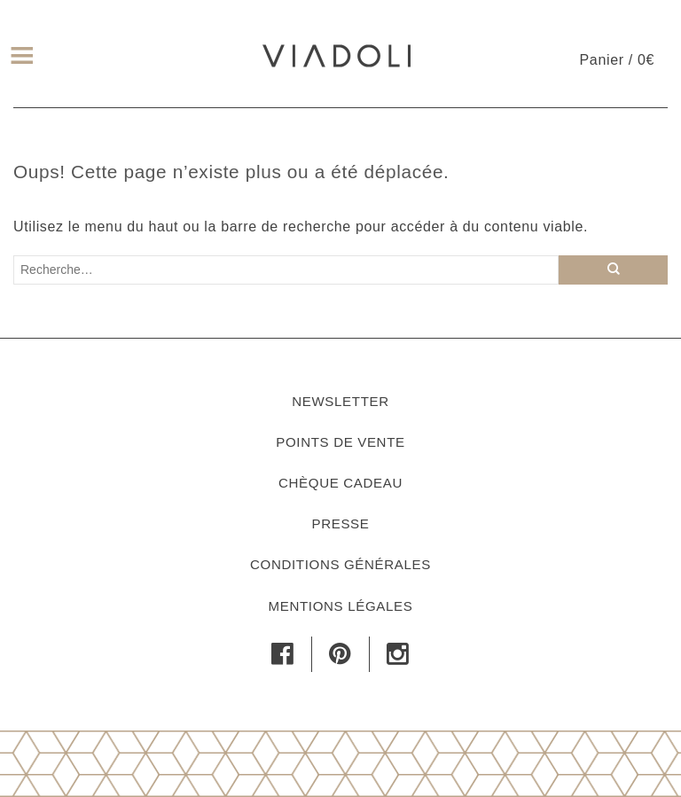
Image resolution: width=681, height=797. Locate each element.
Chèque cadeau (340, 482)
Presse (340, 523)
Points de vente (340, 441)
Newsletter (340, 401)
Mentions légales (341, 605)
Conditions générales (340, 564)
